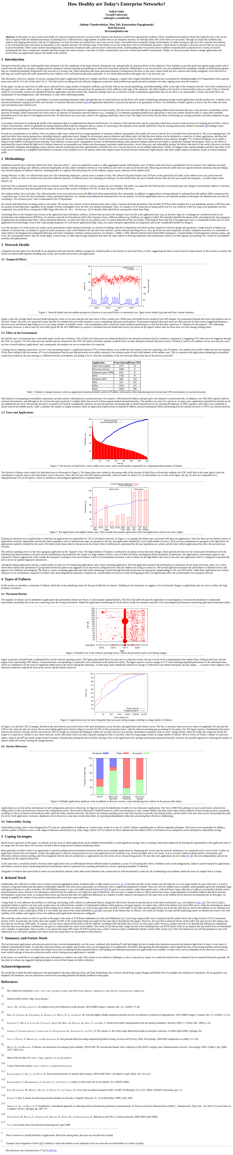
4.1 (3, 593)
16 (206, 126)
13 (122, 884)
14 (85, 102)
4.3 (3, 821)
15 (106, 889)
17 (170, 929)
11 (202, 902)
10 (191, 856)
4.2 (3, 746)
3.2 (3, 332)
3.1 (3, 259)
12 (199, 902)
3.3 (3, 412)
